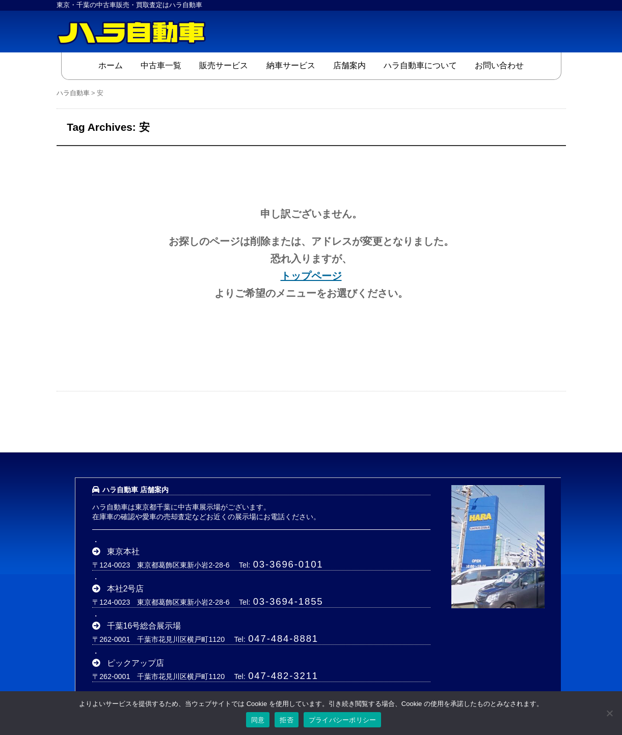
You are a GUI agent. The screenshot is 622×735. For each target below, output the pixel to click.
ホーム (110, 65)
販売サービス (223, 65)
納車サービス (290, 65)
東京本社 (123, 551)
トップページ (311, 275)
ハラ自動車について (420, 65)
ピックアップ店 (135, 663)
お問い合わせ (499, 65)
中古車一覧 (161, 65)
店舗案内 (349, 65)
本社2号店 (125, 588)
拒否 (286, 720)
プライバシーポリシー (342, 720)
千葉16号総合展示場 (144, 625)
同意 (258, 720)
